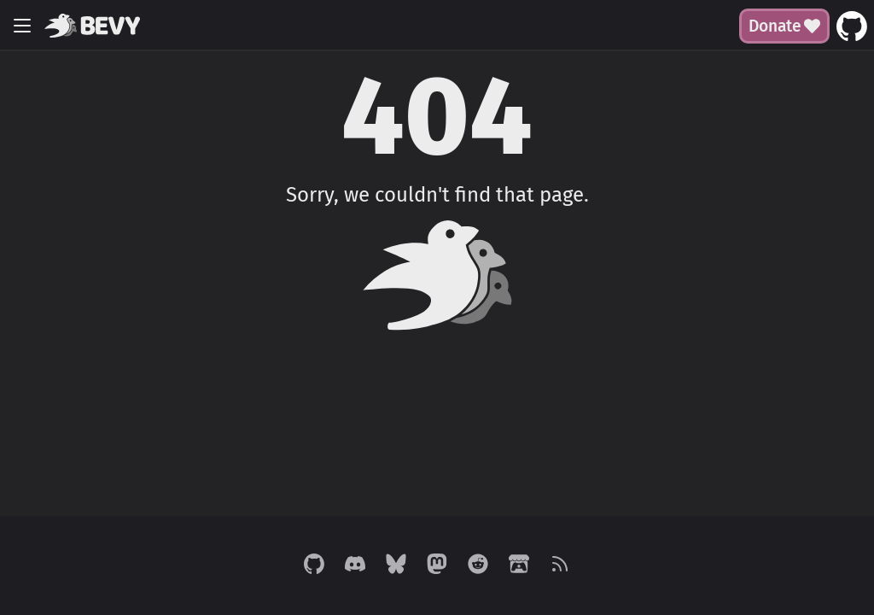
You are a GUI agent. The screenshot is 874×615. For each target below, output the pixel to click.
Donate (784, 26)
